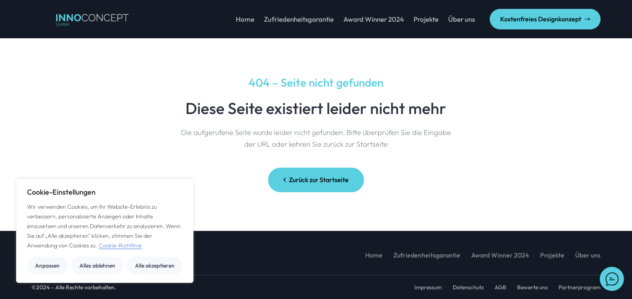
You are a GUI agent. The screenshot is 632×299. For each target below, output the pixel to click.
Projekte (552, 255)
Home (374, 255)
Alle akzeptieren (155, 265)
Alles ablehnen (97, 265)
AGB (500, 287)
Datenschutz (468, 287)
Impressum (428, 287)
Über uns (588, 255)
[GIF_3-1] (81, 19)
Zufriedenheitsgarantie (426, 255)
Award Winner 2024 (500, 255)
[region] (104, 231)
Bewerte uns (532, 287)
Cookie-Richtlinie (120, 245)
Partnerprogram (580, 287)
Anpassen (47, 265)
